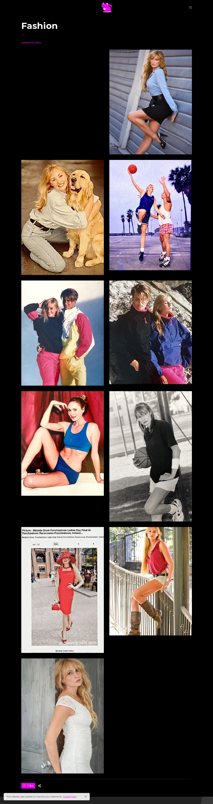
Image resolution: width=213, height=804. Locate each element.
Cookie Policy (70, 796)
